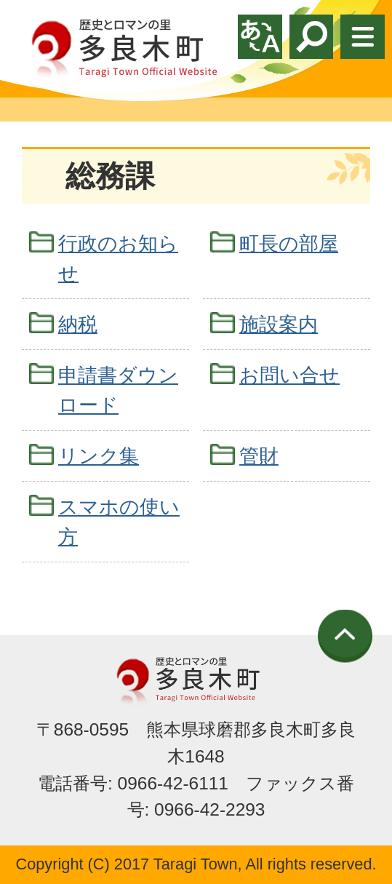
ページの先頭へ (345, 636)
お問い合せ (289, 375)
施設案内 (278, 324)
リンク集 (98, 456)
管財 (259, 456)
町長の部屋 (288, 243)
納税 (77, 324)
